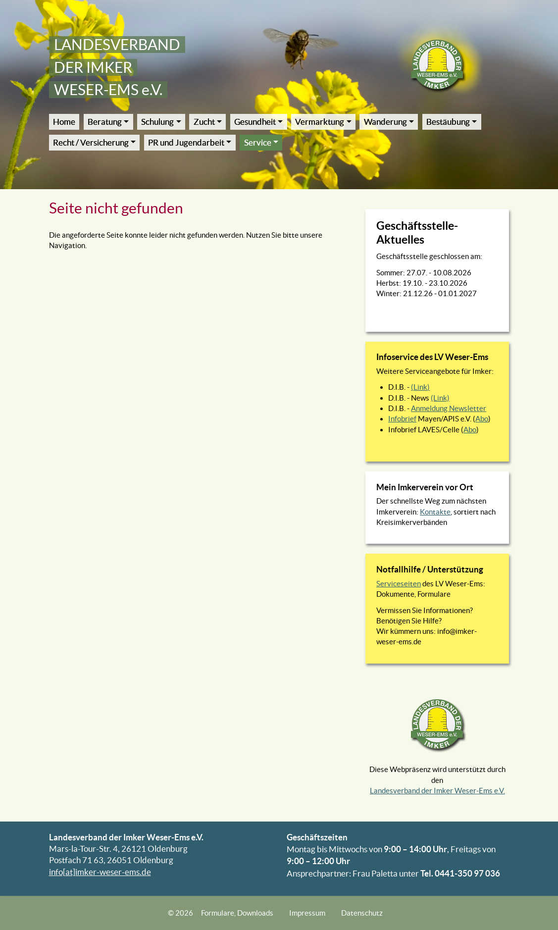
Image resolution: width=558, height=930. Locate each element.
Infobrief (402, 418)
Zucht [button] (204, 121)
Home (64, 121)
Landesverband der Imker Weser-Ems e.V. (437, 790)
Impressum (307, 913)
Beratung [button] (105, 121)
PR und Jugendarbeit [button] (186, 142)
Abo (481, 418)
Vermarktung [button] (319, 121)
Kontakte (435, 512)
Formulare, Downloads (237, 913)
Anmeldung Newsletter (448, 408)
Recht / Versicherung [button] (91, 142)
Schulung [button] (157, 121)
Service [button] (257, 142)
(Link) (420, 387)
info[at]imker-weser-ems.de (100, 872)
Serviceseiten (398, 583)
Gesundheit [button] (255, 121)
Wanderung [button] (385, 121)
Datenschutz (362, 913)
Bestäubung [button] (448, 121)
